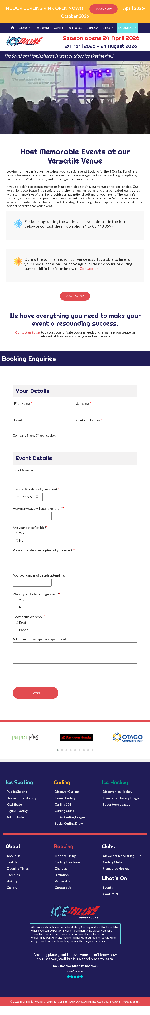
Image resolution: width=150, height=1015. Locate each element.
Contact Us (63, 893)
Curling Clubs (64, 816)
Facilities (13, 880)
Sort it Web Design (126, 1006)
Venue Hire (63, 887)
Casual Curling (65, 803)
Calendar (92, 27)
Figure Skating (17, 816)
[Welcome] (13, 28)
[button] (57, 755)
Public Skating (17, 797)
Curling (58, 27)
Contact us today (27, 332)
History (12, 887)
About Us (13, 861)
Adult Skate (15, 822)
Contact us (89, 268)
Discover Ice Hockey (117, 797)
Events (108, 893)
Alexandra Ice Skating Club (122, 861)
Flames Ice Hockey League (122, 803)
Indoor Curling (65, 861)
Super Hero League (116, 810)
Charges (61, 874)
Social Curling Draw (69, 829)
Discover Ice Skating (21, 803)
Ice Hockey (75, 27)
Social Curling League (70, 822)
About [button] (25, 27)
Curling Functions (67, 868)
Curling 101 (63, 810)
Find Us (12, 868)
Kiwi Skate (14, 810)
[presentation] (40, 682)
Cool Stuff (110, 899)
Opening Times (18, 874)
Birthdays (62, 880)
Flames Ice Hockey (116, 874)
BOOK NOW (103, 8)
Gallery (12, 893)
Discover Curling (67, 797)
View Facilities (75, 296)
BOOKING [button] (127, 27)
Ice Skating (42, 27)
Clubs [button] (108, 27)
